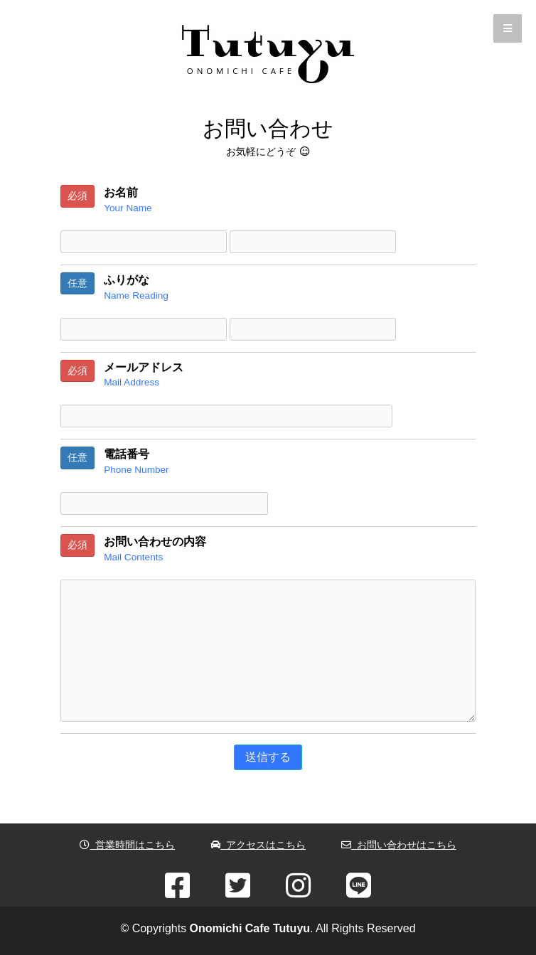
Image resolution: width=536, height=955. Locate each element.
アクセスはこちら (258, 844)
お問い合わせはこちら (398, 844)
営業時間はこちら (127, 844)
